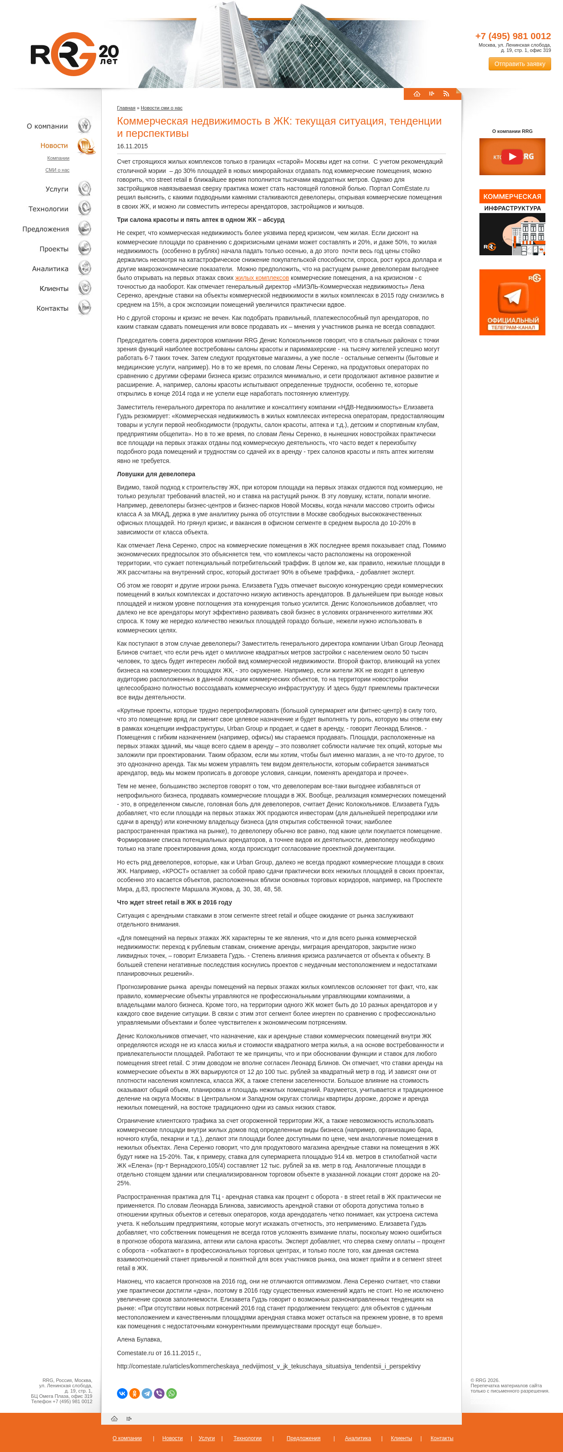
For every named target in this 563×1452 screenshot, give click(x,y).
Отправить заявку (519, 63)
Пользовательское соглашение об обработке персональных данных (509, 1398)
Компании (58, 158)
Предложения (304, 1438)
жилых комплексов (262, 277)
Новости (50, 145)
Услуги (48, 189)
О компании (48, 126)
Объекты (48, 229)
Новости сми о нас (162, 107)
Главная (126, 107)
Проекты (48, 248)
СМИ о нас (57, 170)
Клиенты (48, 288)
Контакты (48, 308)
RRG (75, 54)
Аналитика (48, 268)
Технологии (48, 209)
